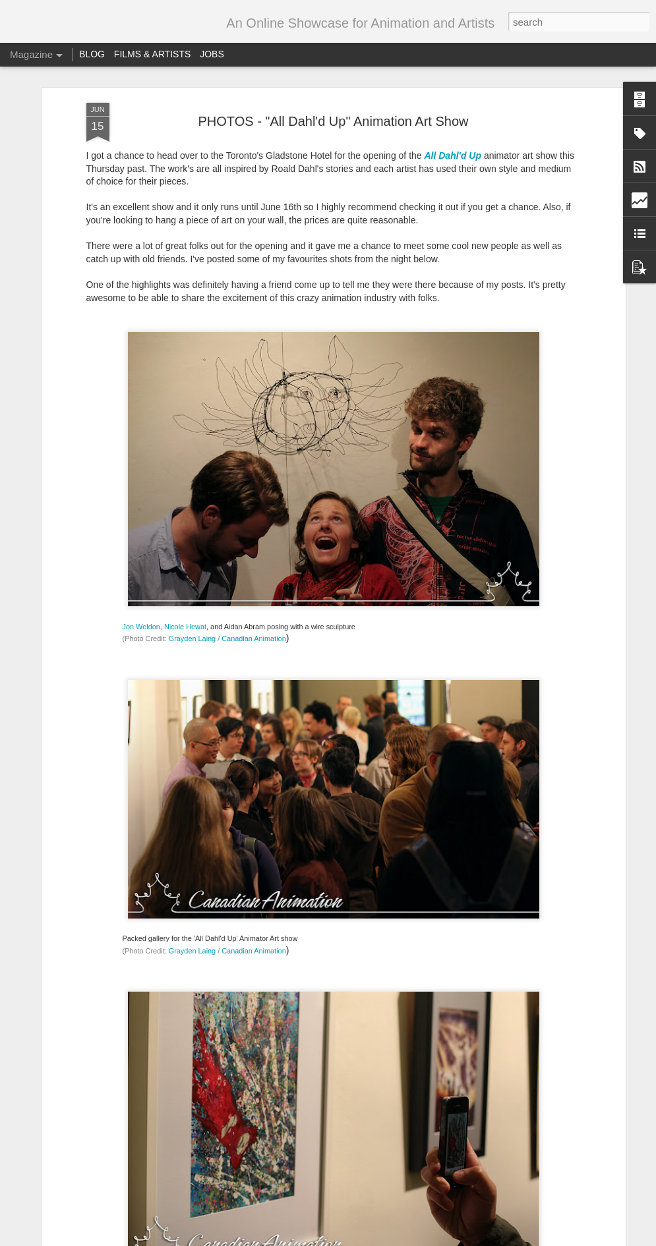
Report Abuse (451, 1239)
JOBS (212, 54)
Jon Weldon (141, 336)
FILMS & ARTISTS (152, 54)
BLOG (92, 54)
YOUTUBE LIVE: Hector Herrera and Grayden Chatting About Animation (312, 788)
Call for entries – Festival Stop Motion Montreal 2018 (327, 1081)
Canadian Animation (253, 349)
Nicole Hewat (185, 336)
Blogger (412, 1239)
